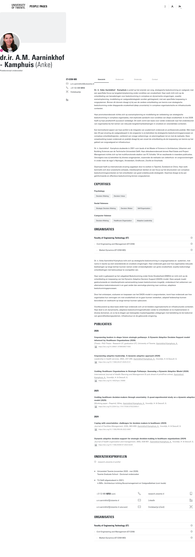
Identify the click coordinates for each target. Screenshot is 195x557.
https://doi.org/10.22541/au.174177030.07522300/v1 (118, 406)
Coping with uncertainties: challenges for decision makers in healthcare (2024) (130, 423)
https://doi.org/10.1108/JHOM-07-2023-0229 (115, 445)
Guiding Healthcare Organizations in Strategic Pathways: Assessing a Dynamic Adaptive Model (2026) (141, 371)
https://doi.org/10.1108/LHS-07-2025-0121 (114, 362)
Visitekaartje (75, 92)
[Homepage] (38, 6)
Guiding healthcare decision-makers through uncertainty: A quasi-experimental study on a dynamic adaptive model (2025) (144, 398)
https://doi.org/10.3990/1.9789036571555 (114, 347)
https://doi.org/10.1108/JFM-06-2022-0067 (114, 429)
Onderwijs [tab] (138, 79)
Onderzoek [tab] (120, 79)
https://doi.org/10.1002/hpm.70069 (111, 381)
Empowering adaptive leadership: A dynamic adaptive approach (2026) (127, 356)
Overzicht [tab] (101, 79)
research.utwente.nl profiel (109, 462)
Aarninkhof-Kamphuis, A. (167, 343)
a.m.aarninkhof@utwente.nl (82, 84)
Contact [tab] (155, 79)
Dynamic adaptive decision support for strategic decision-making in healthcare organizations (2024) (140, 439)
